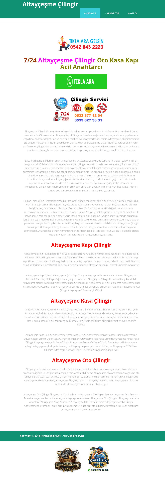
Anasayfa (90, 13)
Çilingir (71, 435)
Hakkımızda (112, 13)
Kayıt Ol (133, 13)
